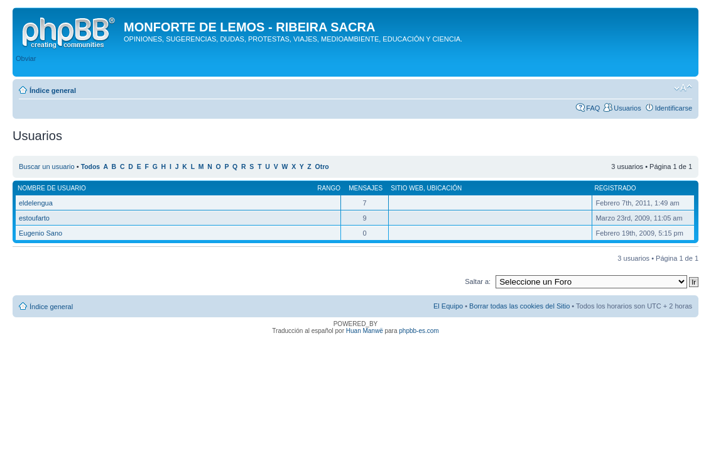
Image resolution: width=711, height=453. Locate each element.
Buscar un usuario (47, 166)
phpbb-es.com (418, 330)
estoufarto (34, 218)
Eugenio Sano (40, 233)
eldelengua (36, 203)
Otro (322, 166)
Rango (328, 188)
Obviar (26, 58)
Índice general (53, 90)
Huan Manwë (364, 330)
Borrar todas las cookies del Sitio (519, 306)
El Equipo (448, 306)
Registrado (615, 188)
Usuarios (627, 108)
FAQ (593, 108)
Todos (90, 166)
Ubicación (444, 188)
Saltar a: (478, 281)
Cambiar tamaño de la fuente (683, 88)
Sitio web (407, 188)
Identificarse (673, 108)
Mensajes (366, 188)
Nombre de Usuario (52, 188)
